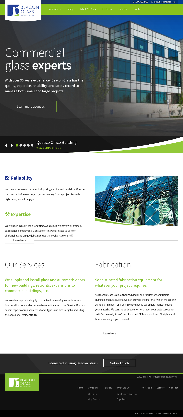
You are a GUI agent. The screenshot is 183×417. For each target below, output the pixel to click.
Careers (122, 9)
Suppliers (121, 399)
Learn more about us (31, 106)
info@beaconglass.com (163, 1)
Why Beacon (94, 399)
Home (80, 387)
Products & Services (127, 394)
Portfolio (107, 9)
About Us (92, 394)
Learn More (19, 240)
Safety (70, 9)
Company (54, 9)
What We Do (88, 9)
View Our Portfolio (48, 147)
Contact (138, 9)
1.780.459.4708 (140, 1)
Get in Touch (119, 363)
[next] (10, 145)
